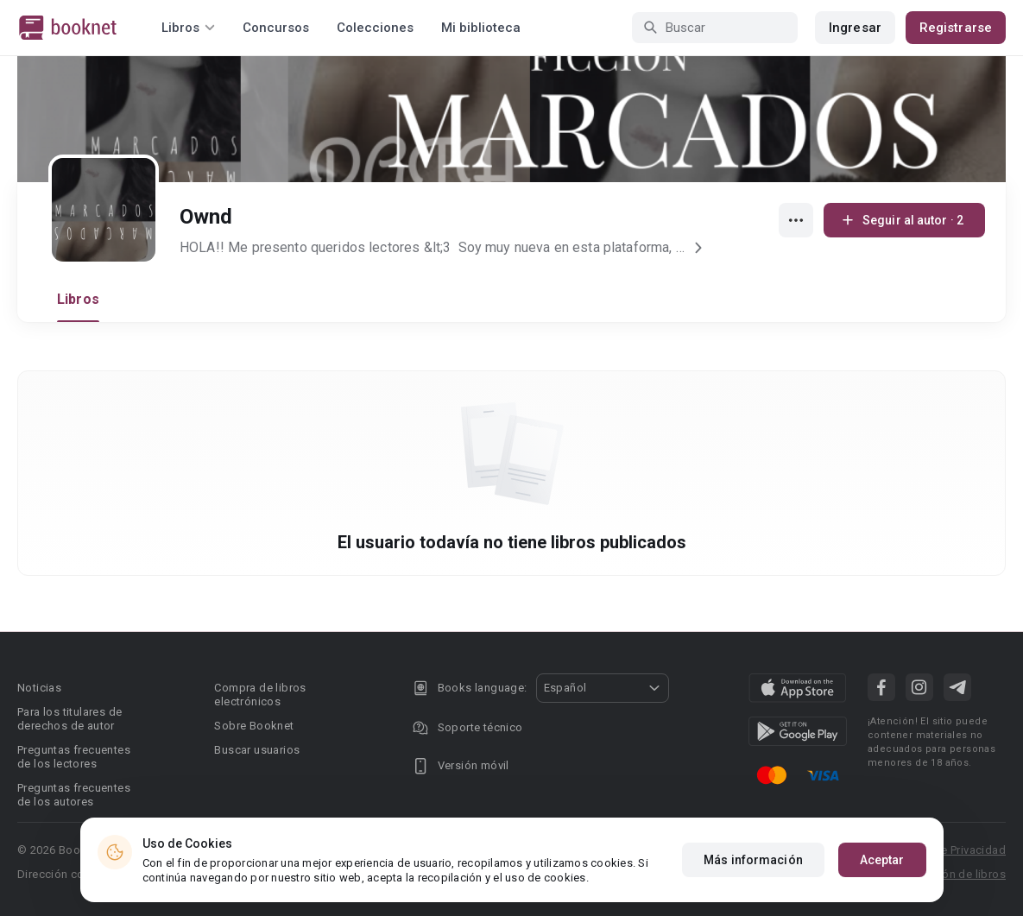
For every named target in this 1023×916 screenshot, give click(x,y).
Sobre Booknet (254, 725)
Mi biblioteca (481, 27)
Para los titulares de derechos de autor (69, 718)
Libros (78, 299)
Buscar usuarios (257, 749)
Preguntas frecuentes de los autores (73, 794)
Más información (753, 860)
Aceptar (882, 860)
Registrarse (955, 27)
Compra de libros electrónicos (260, 694)
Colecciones (375, 27)
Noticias (39, 687)
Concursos (276, 27)
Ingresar (855, 27)
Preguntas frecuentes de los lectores (73, 756)
